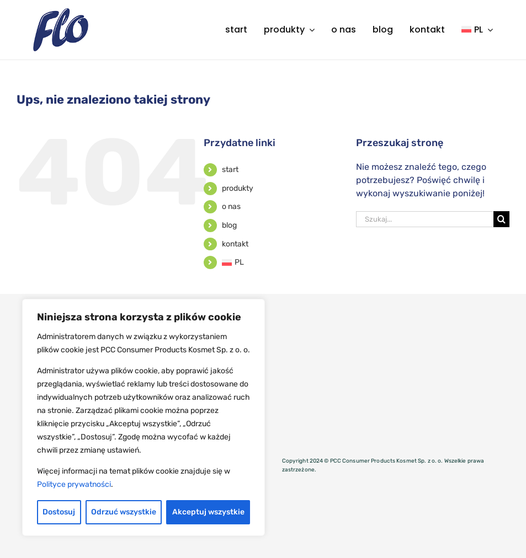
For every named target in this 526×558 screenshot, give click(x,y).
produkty (237, 188)
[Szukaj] (501, 219)
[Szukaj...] (424, 219)
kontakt (235, 244)
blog (229, 225)
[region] (143, 417)
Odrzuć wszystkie (123, 512)
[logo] (60, 12)
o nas (231, 206)
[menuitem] (477, 29)
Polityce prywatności (74, 484)
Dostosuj (58, 512)
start (230, 169)
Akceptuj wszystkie (208, 512)
